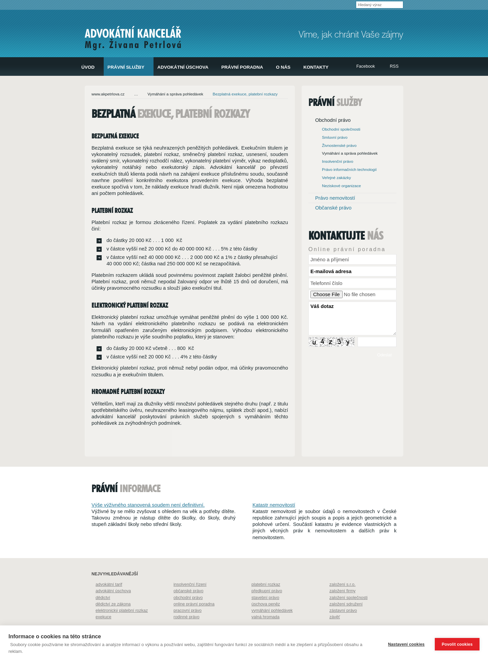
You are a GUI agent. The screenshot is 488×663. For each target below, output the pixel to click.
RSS (394, 66)
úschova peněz (265, 618)
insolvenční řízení (190, 598)
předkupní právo (266, 604)
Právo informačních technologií (349, 169)
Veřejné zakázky (336, 177)
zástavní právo (343, 624)
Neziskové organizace (341, 185)
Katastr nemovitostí (273, 519)
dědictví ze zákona (113, 618)
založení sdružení (346, 618)
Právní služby (125, 67)
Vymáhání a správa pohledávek (175, 94)
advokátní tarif (109, 598)
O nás (283, 67)
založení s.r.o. (342, 598)
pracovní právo (188, 624)
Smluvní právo (334, 137)
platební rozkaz (265, 598)
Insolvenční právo (337, 161)
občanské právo (188, 604)
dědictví (103, 611)
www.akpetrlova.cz (108, 94)
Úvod (88, 67)
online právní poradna (194, 618)
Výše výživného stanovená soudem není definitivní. (148, 519)
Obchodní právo (333, 120)
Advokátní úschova (182, 67)
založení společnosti (348, 611)
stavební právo (265, 611)
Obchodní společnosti (341, 129)
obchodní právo (188, 611)
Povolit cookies (457, 644)
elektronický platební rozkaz (122, 624)
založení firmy (342, 604)
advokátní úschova (113, 604)
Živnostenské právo (339, 145)
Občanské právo (333, 208)
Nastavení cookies (406, 644)
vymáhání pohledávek (272, 624)
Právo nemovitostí (335, 198)
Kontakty (315, 67)
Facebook (365, 66)
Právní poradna (242, 67)
